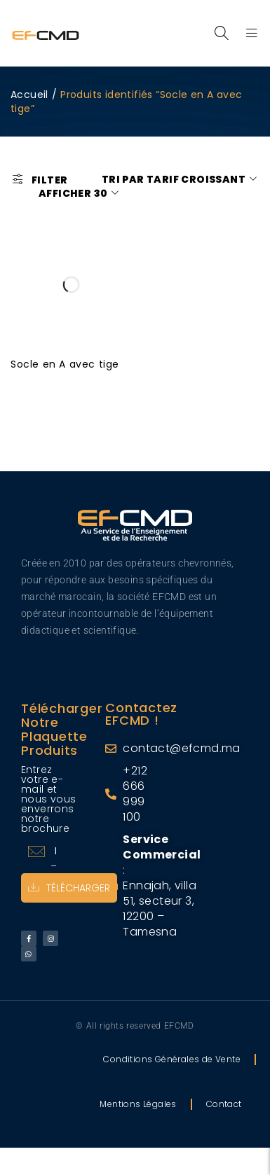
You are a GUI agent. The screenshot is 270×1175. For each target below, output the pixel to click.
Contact (224, 1104)
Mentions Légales (138, 1104)
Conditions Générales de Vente (172, 1059)
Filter (49, 179)
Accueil (29, 95)
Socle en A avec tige (65, 364)
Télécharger (69, 888)
